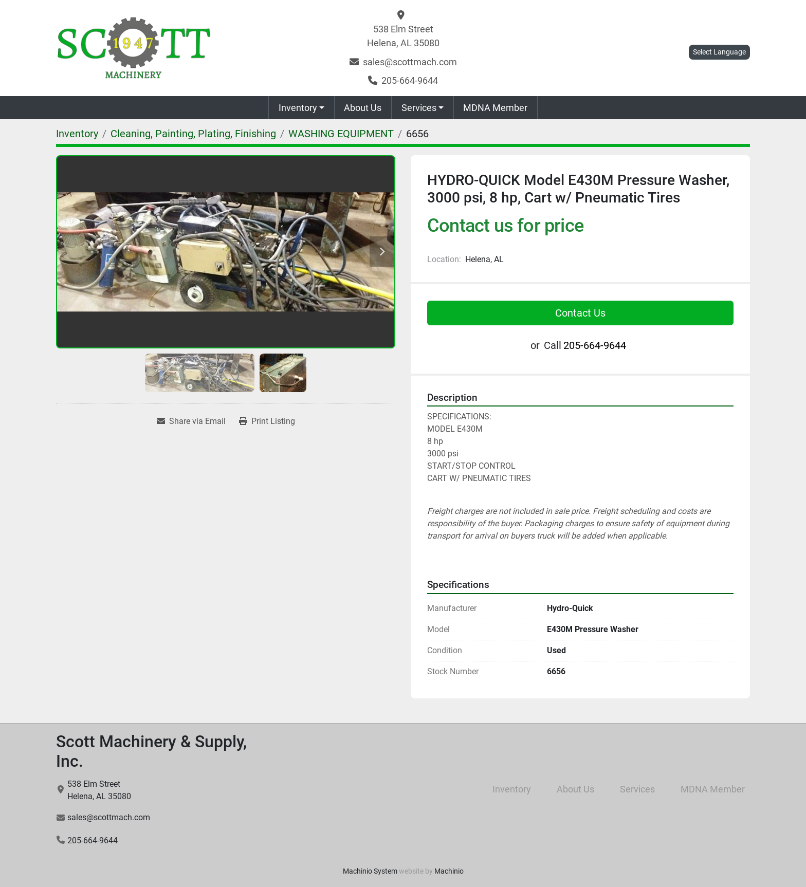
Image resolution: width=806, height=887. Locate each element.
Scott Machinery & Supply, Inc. (151, 751)
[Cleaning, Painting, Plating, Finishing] (193, 133)
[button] (301, 107)
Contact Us (580, 313)
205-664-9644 (409, 80)
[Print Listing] (267, 421)
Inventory (298, 107)
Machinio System (370, 871)
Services (418, 107)
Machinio (449, 871)
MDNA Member (495, 107)
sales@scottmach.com (410, 62)
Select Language (719, 52)
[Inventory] (77, 133)
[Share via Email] (191, 421)
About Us (362, 107)
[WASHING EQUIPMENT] (341, 133)
